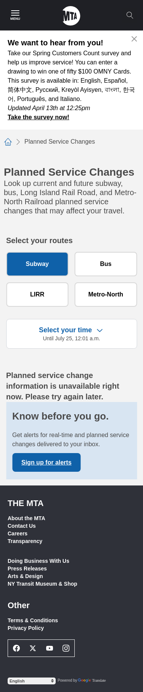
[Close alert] (134, 38)
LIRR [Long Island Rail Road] (37, 294)
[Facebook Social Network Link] (16, 648)
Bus (105, 264)
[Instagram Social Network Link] (66, 648)
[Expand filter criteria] (71, 334)
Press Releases (27, 568)
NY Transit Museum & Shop (42, 584)
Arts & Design (25, 576)
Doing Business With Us (38, 561)
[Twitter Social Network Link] (33, 648)
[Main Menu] (15, 15)
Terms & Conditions (33, 620)
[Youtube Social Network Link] (49, 648)
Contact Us (22, 526)
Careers (17, 533)
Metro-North (105, 294)
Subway (37, 264)
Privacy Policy (26, 628)
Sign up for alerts (46, 462)
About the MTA (26, 518)
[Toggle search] (129, 15)
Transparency (25, 541)
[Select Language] (32, 681)
